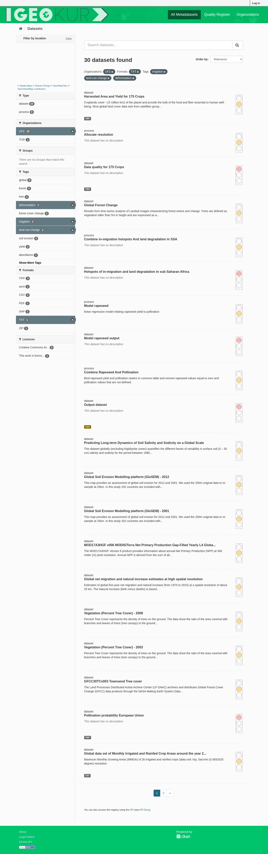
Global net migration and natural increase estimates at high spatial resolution (143, 579)
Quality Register (217, 14)
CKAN (183, 836)
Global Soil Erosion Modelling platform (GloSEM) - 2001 (126, 511)
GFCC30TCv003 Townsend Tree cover (113, 681)
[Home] (20, 29)
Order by (201, 59)
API (132, 809)
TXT (87, 775)
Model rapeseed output (101, 338)
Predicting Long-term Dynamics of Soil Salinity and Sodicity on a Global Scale (144, 443)
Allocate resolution (98, 134)
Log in (256, 3)
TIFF (87, 118)
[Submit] (237, 45)
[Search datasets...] (158, 45)
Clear (69, 38)
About (22, 831)
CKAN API (25, 842)
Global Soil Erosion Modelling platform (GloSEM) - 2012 (126, 477)
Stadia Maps (26, 85)
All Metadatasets (184, 14)
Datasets (35, 29)
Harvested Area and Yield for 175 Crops (114, 96)
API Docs (144, 809)
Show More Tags (30, 262)
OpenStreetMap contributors (31, 89)
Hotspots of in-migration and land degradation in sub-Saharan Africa (136, 271)
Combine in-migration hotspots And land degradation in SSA (130, 239)
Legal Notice (27, 836)
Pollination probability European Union (114, 715)
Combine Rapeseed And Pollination (111, 372)
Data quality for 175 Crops (104, 167)
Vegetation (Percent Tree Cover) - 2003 (113, 647)
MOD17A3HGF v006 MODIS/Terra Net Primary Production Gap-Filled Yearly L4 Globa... (150, 545)
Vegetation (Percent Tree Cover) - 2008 (113, 613)
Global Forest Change (101, 205)
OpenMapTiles (60, 85)
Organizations (248, 14)
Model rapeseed (96, 305)
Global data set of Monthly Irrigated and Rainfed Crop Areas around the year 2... (145, 753)
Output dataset (95, 404)
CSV (87, 427)
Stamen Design (42, 85)
